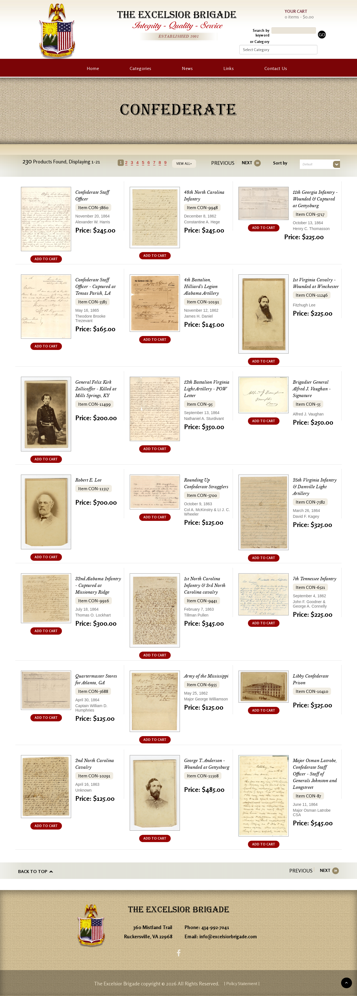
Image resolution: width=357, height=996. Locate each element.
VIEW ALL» (186, 163)
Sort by (278, 163)
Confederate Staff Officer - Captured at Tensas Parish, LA (98, 286)
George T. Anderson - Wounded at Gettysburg (206, 767)
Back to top (32, 870)
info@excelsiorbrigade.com (229, 935)
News (187, 68)
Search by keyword (261, 32)
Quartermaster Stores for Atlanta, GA (95, 682)
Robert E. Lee (90, 480)
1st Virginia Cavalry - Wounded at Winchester (315, 286)
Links (228, 68)
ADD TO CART (46, 259)
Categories (140, 68)
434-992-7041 (216, 926)
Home (93, 68)
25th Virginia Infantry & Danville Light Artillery (315, 486)
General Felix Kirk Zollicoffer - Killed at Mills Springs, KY (97, 388)
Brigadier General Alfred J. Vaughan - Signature (314, 388)
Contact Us (275, 68)
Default (305, 164)
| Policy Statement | (242, 983)
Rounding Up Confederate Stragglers (199, 486)
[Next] (245, 162)
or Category (259, 41)
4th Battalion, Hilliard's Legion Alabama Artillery (203, 286)
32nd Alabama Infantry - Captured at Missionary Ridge (97, 585)
